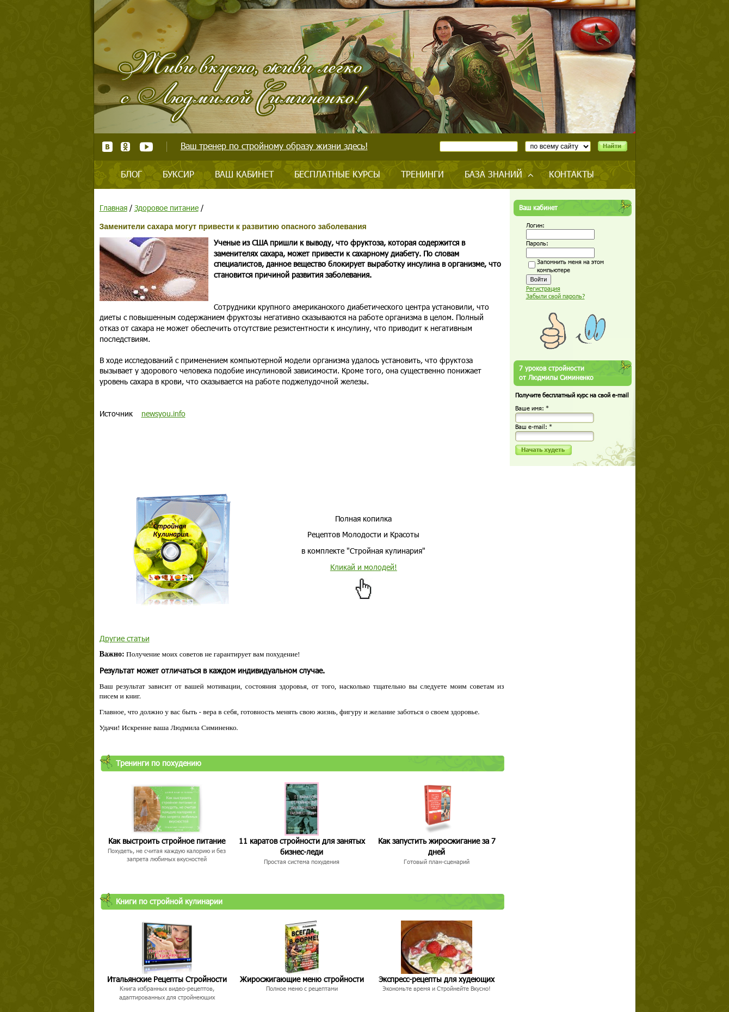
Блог (131, 174)
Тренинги (422, 174)
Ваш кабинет (244, 174)
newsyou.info (163, 413)
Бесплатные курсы (337, 174)
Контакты (571, 174)
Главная (113, 208)
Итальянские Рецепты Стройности (167, 979)
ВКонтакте (107, 147)
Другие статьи (125, 638)
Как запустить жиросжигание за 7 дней (437, 846)
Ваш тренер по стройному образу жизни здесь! (274, 145)
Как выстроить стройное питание (166, 841)
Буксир (178, 174)
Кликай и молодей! (363, 567)
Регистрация (543, 288)
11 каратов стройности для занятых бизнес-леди (302, 846)
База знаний (493, 174)
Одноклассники (126, 147)
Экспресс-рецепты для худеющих (437, 979)
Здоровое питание (166, 208)
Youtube (146, 147)
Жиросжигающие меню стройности (302, 979)
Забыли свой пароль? (555, 295)
